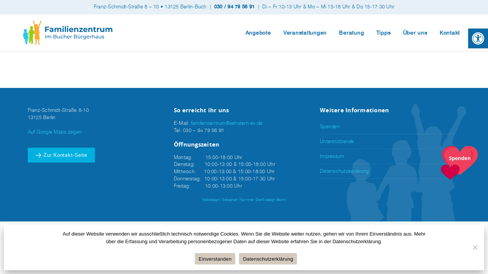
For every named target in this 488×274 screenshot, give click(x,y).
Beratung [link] (351, 33)
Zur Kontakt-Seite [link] (65, 155)
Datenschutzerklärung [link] (344, 171)
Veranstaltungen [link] (305, 33)
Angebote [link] (258, 33)
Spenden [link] (330, 126)
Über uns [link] (415, 33)
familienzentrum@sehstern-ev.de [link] (227, 123)
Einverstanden (215, 259)
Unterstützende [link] (337, 141)
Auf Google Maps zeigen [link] (55, 132)
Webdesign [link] (211, 200)
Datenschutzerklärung (268, 259)
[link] (478, 38)
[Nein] (474, 247)
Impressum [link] (332, 156)
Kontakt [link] (450, 33)
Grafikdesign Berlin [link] (270, 200)
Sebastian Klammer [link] (238, 200)
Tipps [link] (383, 33)
